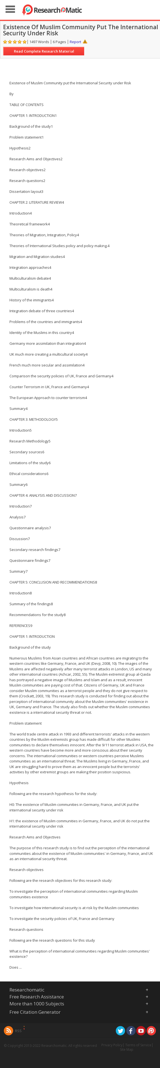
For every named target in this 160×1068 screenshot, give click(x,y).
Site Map (126, 1049)
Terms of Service (138, 1045)
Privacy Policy (111, 1045)
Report (75, 41)
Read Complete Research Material (44, 51)
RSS (18, 1030)
